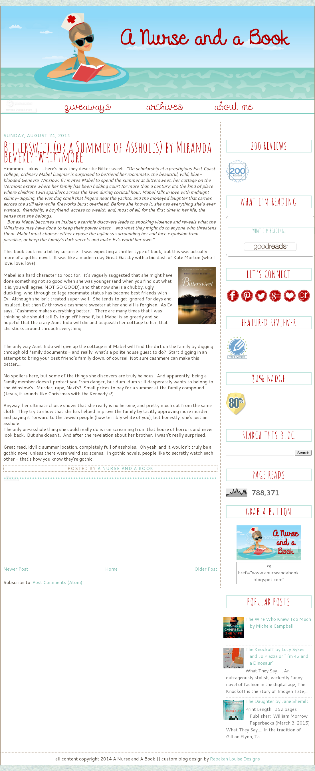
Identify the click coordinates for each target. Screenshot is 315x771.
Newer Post (15, 568)
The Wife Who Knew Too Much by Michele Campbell (278, 622)
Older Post (205, 568)
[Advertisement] (46, 524)
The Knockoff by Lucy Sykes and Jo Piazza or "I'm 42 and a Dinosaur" (276, 656)
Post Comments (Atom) (57, 582)
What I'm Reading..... (271, 230)
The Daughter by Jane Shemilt (276, 701)
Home (111, 568)
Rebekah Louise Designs (235, 758)
